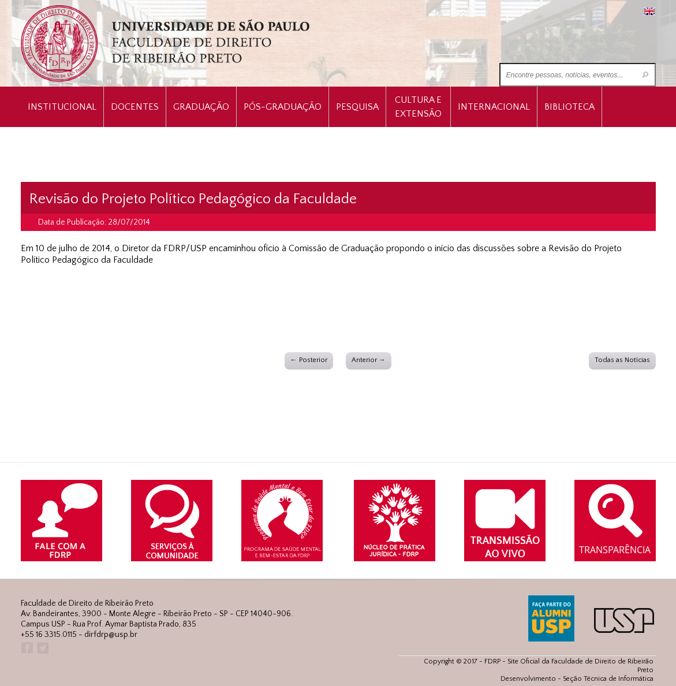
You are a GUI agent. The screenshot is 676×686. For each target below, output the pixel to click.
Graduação (201, 107)
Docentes (135, 107)
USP (624, 620)
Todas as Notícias (622, 360)
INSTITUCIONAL (62, 107)
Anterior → (369, 360)
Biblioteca (569, 107)
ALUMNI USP (551, 618)
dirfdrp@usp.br (110, 634)
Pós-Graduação (283, 107)
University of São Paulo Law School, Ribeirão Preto (166, 43)
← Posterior (308, 360)
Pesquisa (357, 107)
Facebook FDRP (26, 648)
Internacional (494, 107)
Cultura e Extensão (418, 107)
